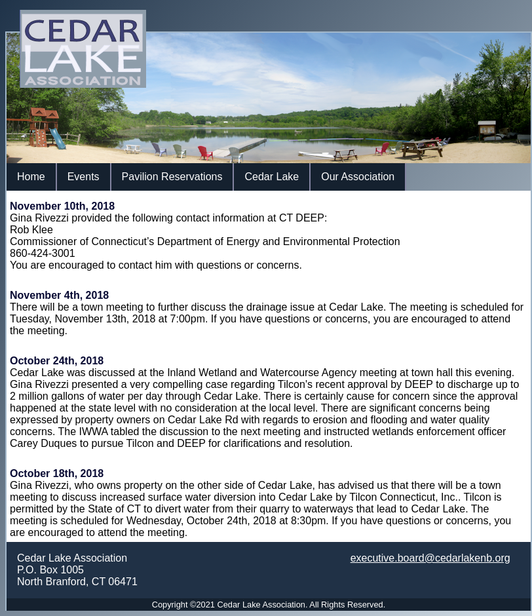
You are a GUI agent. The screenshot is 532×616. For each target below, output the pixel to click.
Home (31, 176)
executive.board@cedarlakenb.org (430, 558)
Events (83, 176)
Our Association (357, 176)
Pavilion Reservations (172, 176)
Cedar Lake (271, 176)
